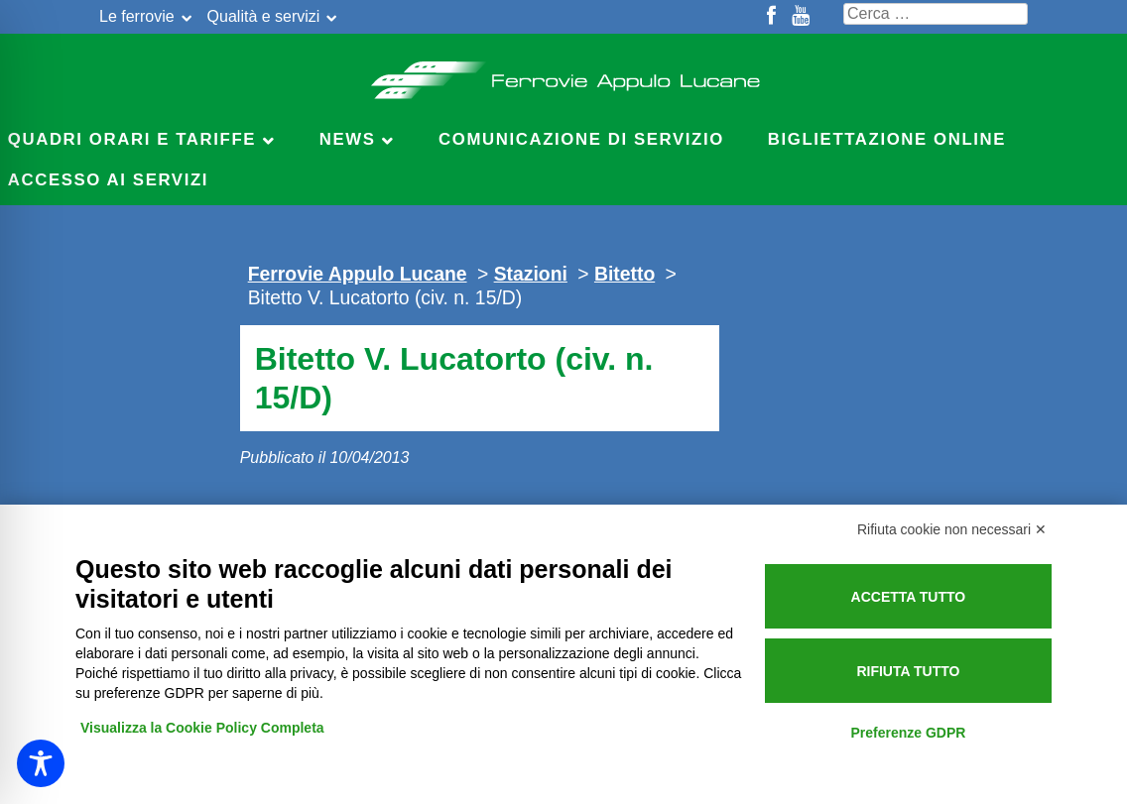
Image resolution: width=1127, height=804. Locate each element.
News (347, 139)
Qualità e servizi (263, 16)
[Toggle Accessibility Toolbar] (40, 763)
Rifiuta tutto (907, 671)
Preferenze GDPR (907, 733)
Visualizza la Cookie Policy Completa (202, 728)
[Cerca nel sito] (935, 14)
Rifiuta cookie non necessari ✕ (952, 529)
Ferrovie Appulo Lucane (564, 74)
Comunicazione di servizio (581, 139)
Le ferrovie (137, 16)
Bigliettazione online (887, 139)
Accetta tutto (908, 597)
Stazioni (530, 274)
